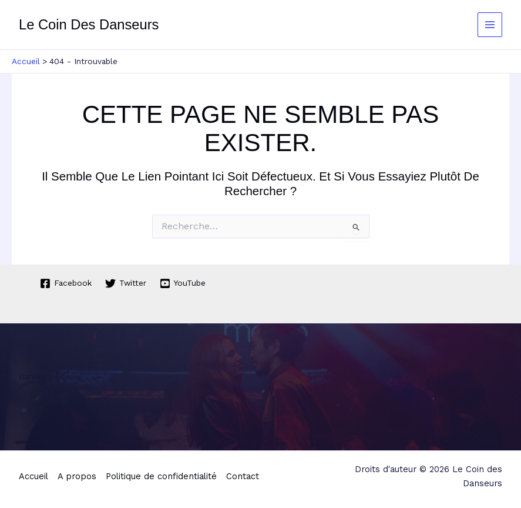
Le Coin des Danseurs (89, 24)
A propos (77, 476)
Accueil (33, 476)
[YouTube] (183, 283)
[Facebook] (66, 283)
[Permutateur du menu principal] (490, 25)
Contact (242, 476)
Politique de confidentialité (161, 476)
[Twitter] (126, 283)
